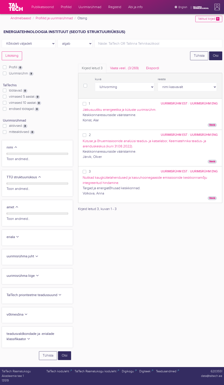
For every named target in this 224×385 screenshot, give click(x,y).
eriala (13, 237)
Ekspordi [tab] (152, 68)
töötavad (18, 90)
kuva (98, 79)
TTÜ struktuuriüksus (24, 177)
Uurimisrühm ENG (204, 103)
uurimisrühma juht (22, 256)
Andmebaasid (20, 18)
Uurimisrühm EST (174, 103)
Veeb (212, 125)
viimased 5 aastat (24, 97)
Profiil (16, 67)
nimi (12, 147)
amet (13, 207)
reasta (162, 79)
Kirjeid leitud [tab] (92, 68)
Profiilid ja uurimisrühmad (54, 18)
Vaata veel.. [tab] (124, 68)
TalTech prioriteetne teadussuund (34, 295)
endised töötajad (24, 109)
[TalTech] (16, 7)
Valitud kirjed (208, 19)
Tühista (199, 56)
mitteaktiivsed (22, 132)
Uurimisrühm (21, 73)
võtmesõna (17, 315)
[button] (216, 7)
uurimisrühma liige (23, 276)
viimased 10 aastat (25, 103)
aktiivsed (18, 126)
